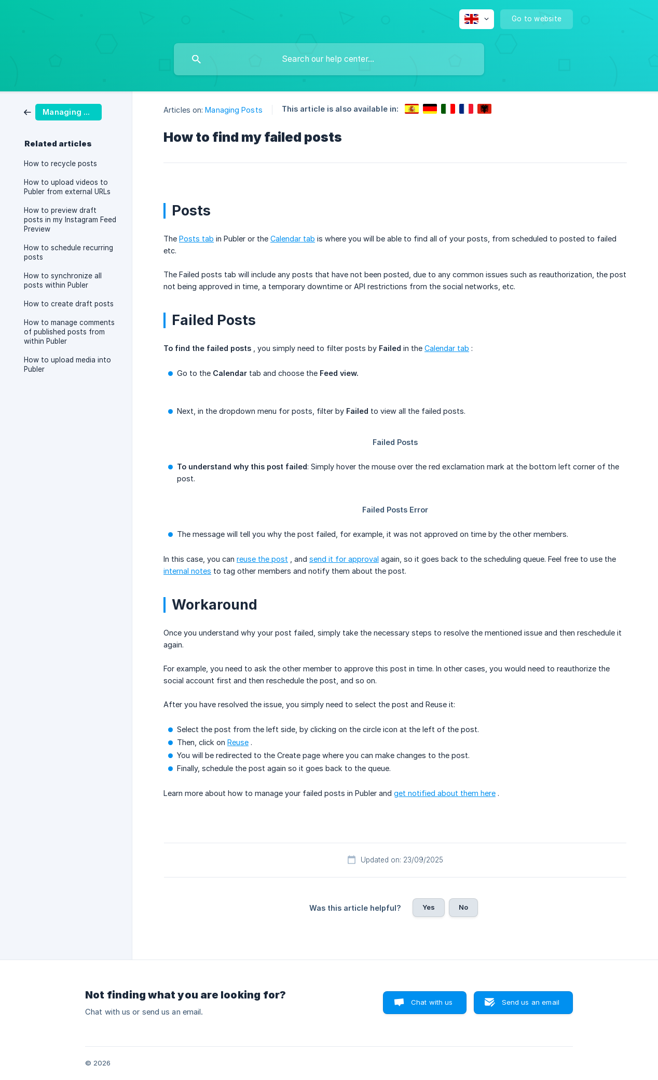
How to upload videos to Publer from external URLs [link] (67, 187)
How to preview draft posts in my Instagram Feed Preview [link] (70, 219)
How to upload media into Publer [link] (67, 364)
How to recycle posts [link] (60, 163)
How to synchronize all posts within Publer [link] (63, 280)
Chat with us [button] (432, 1002)
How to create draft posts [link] (69, 304)
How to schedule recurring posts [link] (68, 252)
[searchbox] (329, 59)
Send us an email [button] (530, 1002)
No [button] (463, 907)
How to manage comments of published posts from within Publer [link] (69, 331)
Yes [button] (428, 907)
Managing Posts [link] (233, 109)
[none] (476, 19)
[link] (63, 111)
